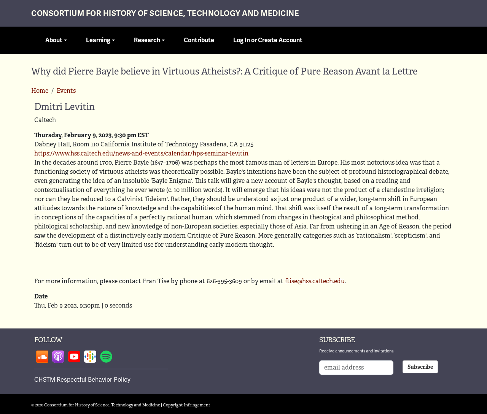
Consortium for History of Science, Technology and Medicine (165, 13)
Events (66, 91)
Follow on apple (58, 357)
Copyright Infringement (186, 405)
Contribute (199, 40)
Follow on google (90, 357)
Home (39, 91)
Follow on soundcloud (42, 357)
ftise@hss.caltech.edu (315, 281)
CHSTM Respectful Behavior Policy (82, 380)
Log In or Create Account (267, 40)
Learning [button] (98, 40)
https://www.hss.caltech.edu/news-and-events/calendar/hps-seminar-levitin (141, 153)
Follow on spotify (106, 357)
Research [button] (147, 40)
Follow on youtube (74, 357)
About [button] (53, 40)
